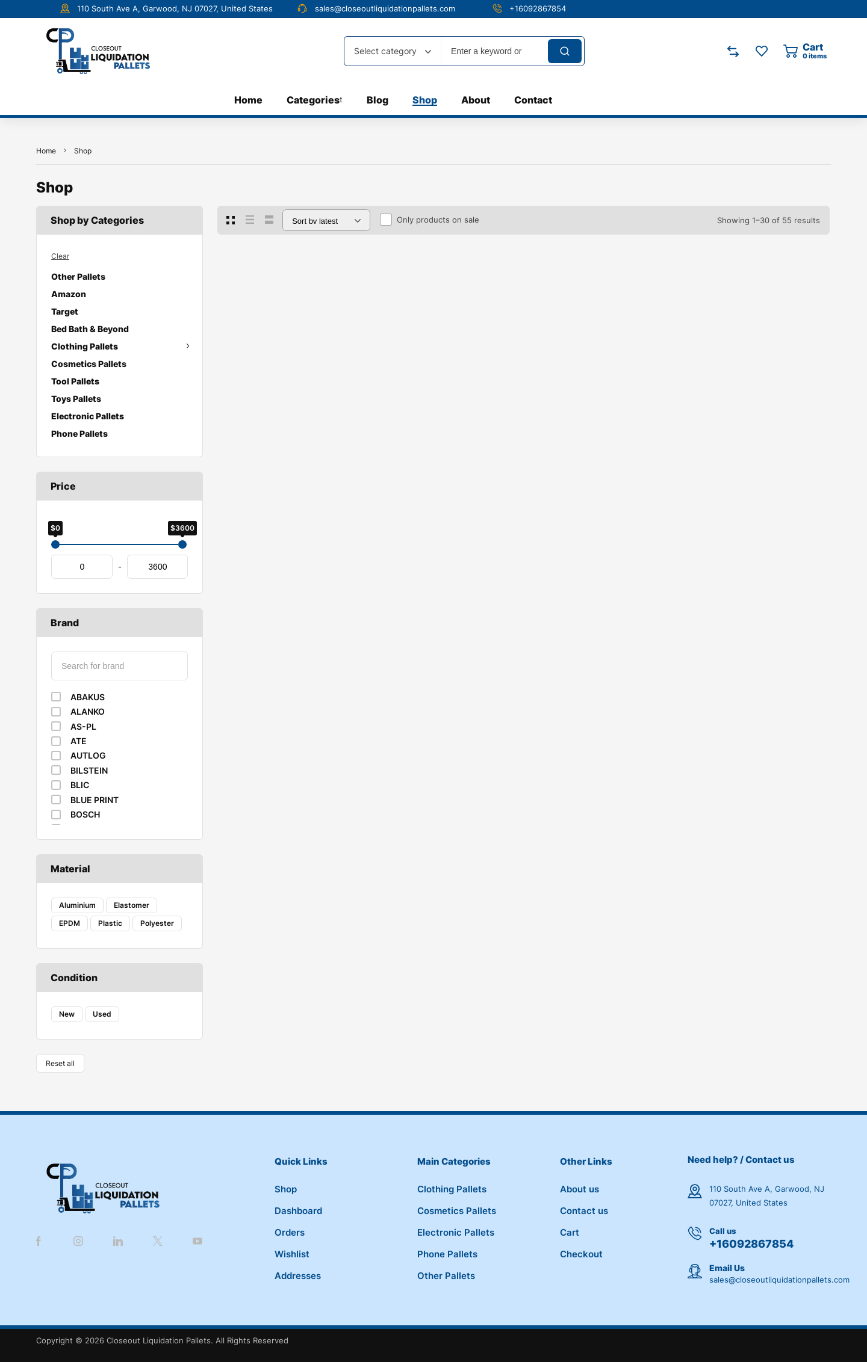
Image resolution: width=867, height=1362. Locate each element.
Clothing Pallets (119, 346)
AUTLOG (88, 755)
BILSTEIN (89, 770)
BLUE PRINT (94, 800)
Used (102, 1013)
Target (64, 311)
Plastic (110, 923)
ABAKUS (87, 697)
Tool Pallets (75, 381)
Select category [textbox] (385, 51)
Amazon (68, 294)
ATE (78, 741)
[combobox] (392, 51)
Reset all (60, 1063)
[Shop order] (326, 220)
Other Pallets (78, 276)
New (67, 1013)
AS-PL (83, 726)
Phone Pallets (79, 433)
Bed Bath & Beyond (90, 329)
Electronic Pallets (87, 416)
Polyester (157, 923)
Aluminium (77, 905)
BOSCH (85, 814)
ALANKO (87, 711)
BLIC (79, 785)
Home (46, 150)
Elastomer (131, 905)
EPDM (69, 923)
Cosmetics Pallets (88, 364)
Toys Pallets (76, 398)
